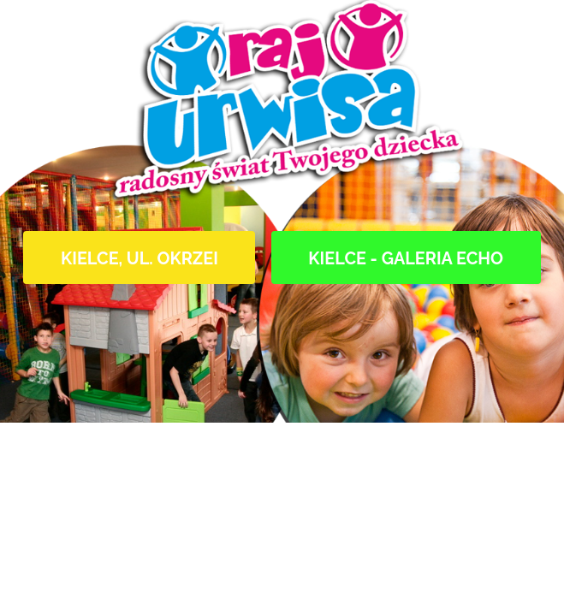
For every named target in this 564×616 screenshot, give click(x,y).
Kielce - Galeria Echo (405, 258)
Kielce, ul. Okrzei (139, 258)
